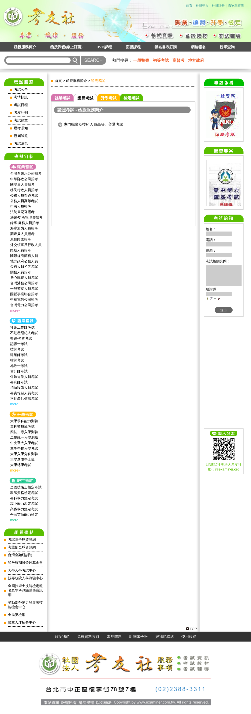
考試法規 (21, 143)
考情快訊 (21, 97)
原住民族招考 (20, 239)
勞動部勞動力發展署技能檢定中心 (25, 605)
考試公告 (21, 89)
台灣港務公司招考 (24, 283)
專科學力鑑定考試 (24, 498)
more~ (15, 310)
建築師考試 (19, 355)
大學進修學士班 (22, 459)
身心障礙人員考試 (24, 278)
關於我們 (62, 637)
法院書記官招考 (22, 212)
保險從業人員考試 (24, 377)
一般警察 (141, 60)
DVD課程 (104, 47)
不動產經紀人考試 (24, 333)
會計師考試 (19, 371)
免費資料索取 (88, 637)
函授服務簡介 (25, 47)
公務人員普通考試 (24, 195)
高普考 (178, 60)
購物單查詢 (236, 5)
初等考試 (161, 60)
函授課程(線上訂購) (66, 47)
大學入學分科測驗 (24, 454)
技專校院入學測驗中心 (25, 578)
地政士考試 (19, 366)
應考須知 (21, 128)
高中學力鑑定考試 (24, 504)
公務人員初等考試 (24, 267)
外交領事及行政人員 (26, 245)
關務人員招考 (20, 272)
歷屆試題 (21, 136)
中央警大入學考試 (24, 443)
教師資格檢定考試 (24, 493)
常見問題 (114, 637)
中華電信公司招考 (24, 299)
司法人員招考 (20, 206)
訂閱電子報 (138, 637)
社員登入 (202, 5)
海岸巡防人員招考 (24, 228)
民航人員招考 (20, 250)
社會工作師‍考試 (22, 327)
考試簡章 (21, 120)
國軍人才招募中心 (22, 622)
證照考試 (85, 98)
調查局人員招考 (22, 234)
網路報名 (198, 47)
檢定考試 (131, 98)
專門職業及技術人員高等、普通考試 (93, 124)
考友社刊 (21, 113)
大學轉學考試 (20, 465)
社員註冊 (218, 5)
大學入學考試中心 (22, 570)
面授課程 (133, 47)
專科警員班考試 (22, 426)
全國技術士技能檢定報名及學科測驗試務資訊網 (25, 590)
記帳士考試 (19, 344)
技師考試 (17, 349)
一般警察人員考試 (24, 289)
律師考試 (17, 360)
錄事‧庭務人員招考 (24, 223)
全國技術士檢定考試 (26, 487)
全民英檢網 (16, 615)
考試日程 (21, 105)
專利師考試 (19, 382)
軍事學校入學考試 (24, 448)
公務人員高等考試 (24, 201)
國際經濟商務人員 (24, 256)
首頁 (189, 5)
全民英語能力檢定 (24, 515)
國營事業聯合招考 (24, 294)
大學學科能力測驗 (24, 421)
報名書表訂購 (166, 47)
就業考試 (62, 98)
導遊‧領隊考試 (21, 338)
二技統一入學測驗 (24, 437)
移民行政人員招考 (24, 190)
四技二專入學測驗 (24, 432)
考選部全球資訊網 (22, 547)
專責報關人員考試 (24, 393)
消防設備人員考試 (24, 388)
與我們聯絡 (164, 637)
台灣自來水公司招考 (26, 174)
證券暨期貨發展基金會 (25, 563)
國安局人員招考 (22, 184)
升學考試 (109, 98)
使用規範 (188, 637)
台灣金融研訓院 (20, 555)
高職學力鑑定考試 (24, 509)
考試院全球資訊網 (22, 539)
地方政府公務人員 (24, 261)
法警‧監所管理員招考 (26, 217)
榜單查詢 (227, 47)
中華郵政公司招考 (24, 179)
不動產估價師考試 (24, 399)
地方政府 (196, 60)
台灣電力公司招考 (24, 305)
